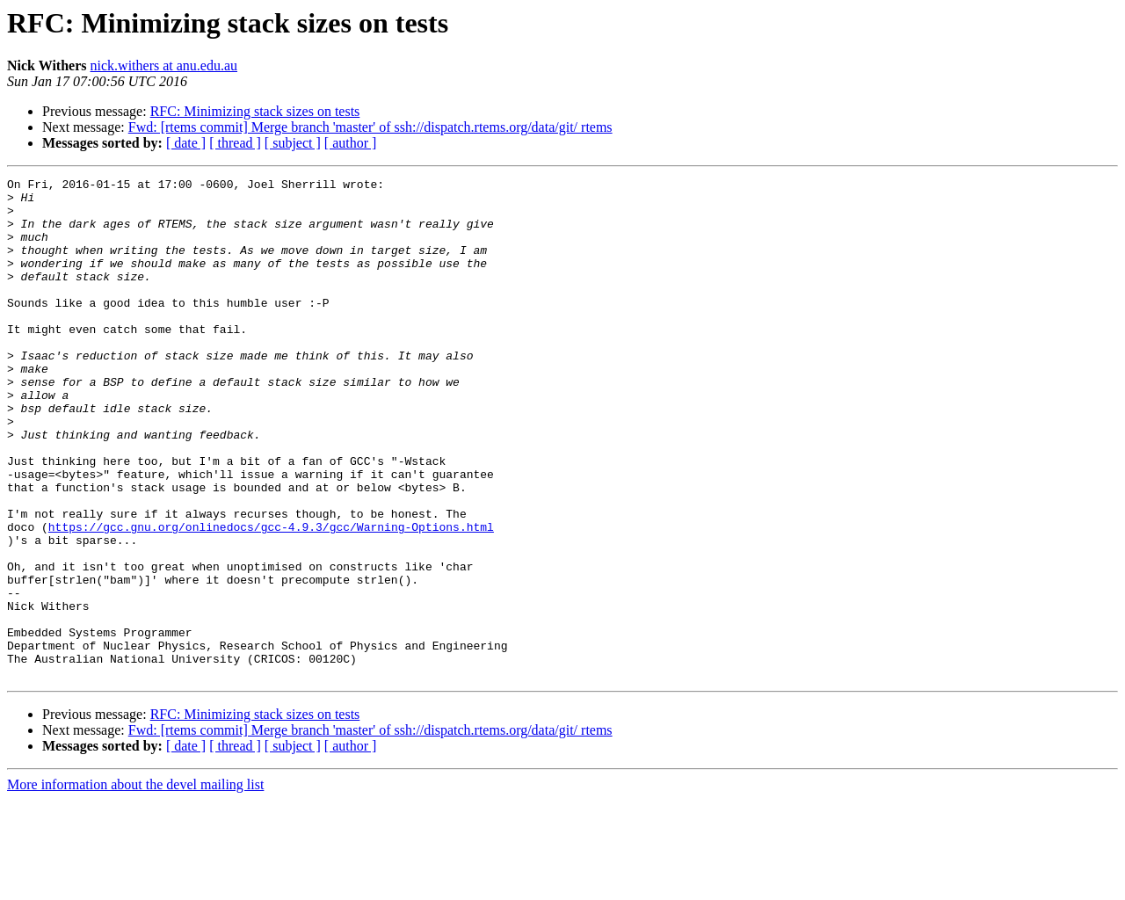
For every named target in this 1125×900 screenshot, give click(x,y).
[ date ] (186, 142)
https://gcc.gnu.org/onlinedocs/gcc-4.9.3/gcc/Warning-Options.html (271, 598)
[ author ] (350, 142)
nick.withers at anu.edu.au (164, 65)
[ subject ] (293, 142)
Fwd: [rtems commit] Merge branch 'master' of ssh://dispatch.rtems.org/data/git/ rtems (370, 127)
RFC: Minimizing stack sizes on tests (255, 111)
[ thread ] (235, 142)
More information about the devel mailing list (135, 884)
